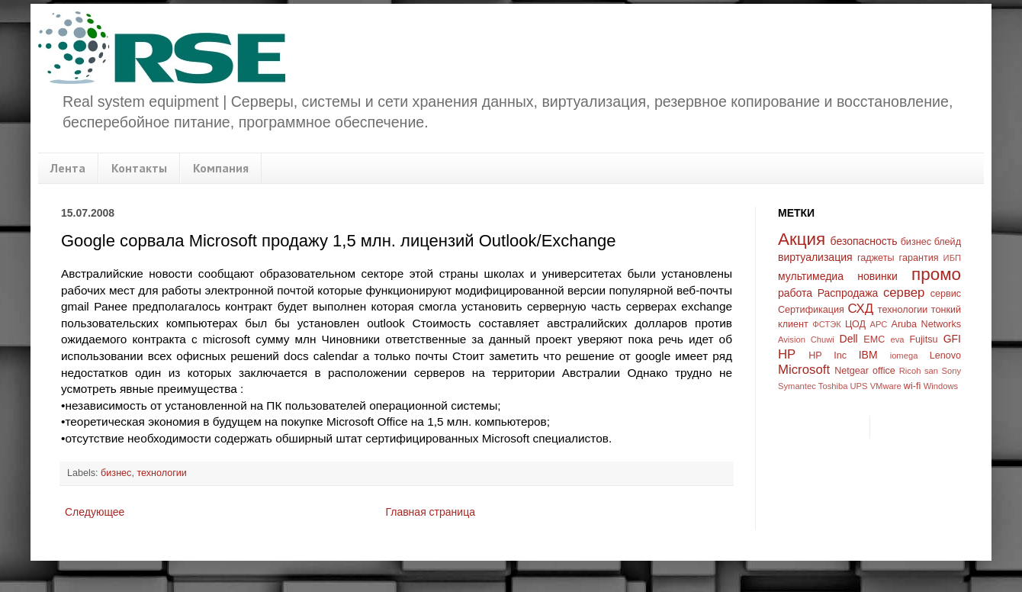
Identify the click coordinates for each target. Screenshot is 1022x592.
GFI (952, 339)
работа (795, 293)
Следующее (94, 512)
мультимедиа (811, 276)
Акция (801, 239)
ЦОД (855, 324)
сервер (903, 292)
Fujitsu (923, 339)
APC (878, 324)
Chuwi (822, 339)
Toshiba (833, 386)
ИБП (952, 257)
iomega (904, 355)
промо (936, 274)
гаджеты (876, 258)
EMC (874, 339)
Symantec (797, 386)
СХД (860, 308)
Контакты (139, 167)
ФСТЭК (826, 324)
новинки (877, 276)
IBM (868, 355)
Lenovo (945, 355)
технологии (162, 473)
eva (898, 339)
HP (786, 354)
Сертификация (811, 309)
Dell (849, 339)
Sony (952, 370)
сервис (945, 293)
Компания (221, 167)
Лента (67, 167)
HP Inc (827, 355)
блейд (947, 241)
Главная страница (430, 512)
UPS (859, 386)
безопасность (864, 241)
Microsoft (804, 369)
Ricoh (910, 370)
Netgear (851, 370)
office (884, 370)
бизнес (116, 473)
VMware (885, 386)
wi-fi (912, 386)
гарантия (919, 258)
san (931, 370)
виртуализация (815, 257)
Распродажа (848, 293)
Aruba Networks (927, 324)
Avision (791, 339)
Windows (941, 386)
